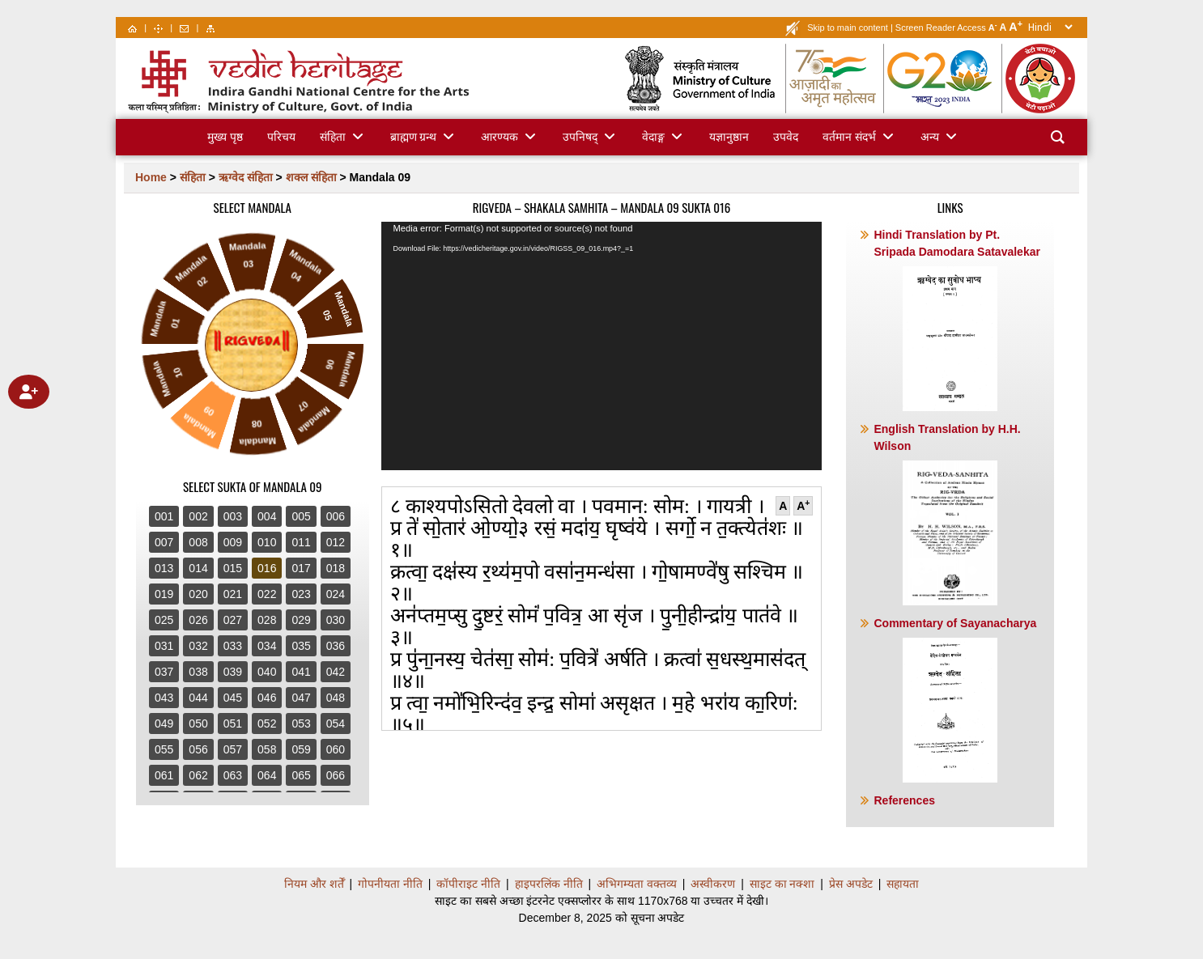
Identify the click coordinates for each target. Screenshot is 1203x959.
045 (232, 697)
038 (198, 671)
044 (198, 697)
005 (300, 516)
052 (266, 723)
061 (164, 775)
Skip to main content (847, 27)
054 (335, 723)
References (904, 800)
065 (300, 775)
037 (164, 671)
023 (300, 594)
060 (335, 749)
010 (266, 542)
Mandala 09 (380, 177)
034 (266, 645)
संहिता (193, 177)
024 (335, 594)
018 (335, 568)
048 (335, 697)
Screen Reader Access (940, 27)
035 (300, 645)
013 (164, 568)
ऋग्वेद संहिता (246, 177)
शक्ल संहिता (311, 177)
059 (300, 749)
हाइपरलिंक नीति (549, 883)
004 (266, 516)
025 (164, 619)
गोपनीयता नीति (390, 883)
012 (335, 542)
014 (198, 568)
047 (300, 697)
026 (198, 619)
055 (164, 749)
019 (164, 594)
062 (198, 775)
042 (335, 671)
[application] (602, 346)
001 (164, 516)
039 (232, 671)
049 (164, 723)
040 (266, 671)
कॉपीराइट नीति (468, 883)
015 (232, 568)
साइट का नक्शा (782, 883)
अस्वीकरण (713, 883)
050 (198, 723)
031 (164, 645)
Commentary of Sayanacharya (955, 700)
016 (266, 568)
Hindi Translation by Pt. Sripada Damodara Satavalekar (956, 319)
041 (300, 671)
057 (232, 749)
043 (164, 697)
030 (335, 619)
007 (164, 542)
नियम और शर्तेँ (314, 883)
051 (232, 723)
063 (232, 775)
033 (232, 645)
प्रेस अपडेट (851, 883)
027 (232, 619)
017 (300, 568)
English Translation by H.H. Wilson (947, 513)
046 (266, 697)
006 (335, 516)
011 (300, 542)
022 (266, 594)
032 (198, 645)
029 (300, 619)
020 (198, 594)
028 (266, 619)
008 (198, 542)
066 (335, 775)
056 (198, 749)
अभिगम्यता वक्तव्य (637, 883)
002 (198, 516)
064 (266, 775)
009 (232, 542)
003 (232, 516)
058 (266, 749)
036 (335, 645)
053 (300, 723)
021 (232, 594)
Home (151, 177)
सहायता (902, 883)
